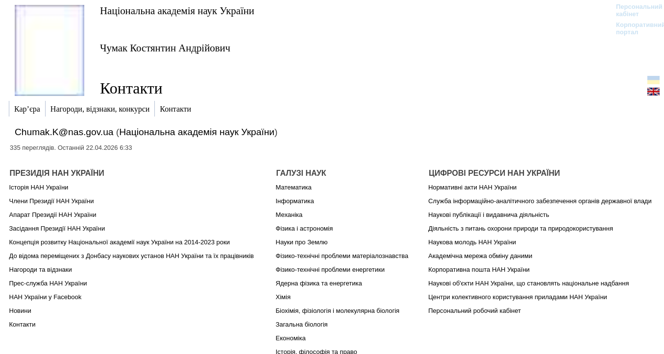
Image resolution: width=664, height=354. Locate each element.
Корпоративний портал (634, 28)
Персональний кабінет (634, 10)
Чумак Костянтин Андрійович (165, 47)
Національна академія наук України (177, 10)
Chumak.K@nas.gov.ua (64, 132)
